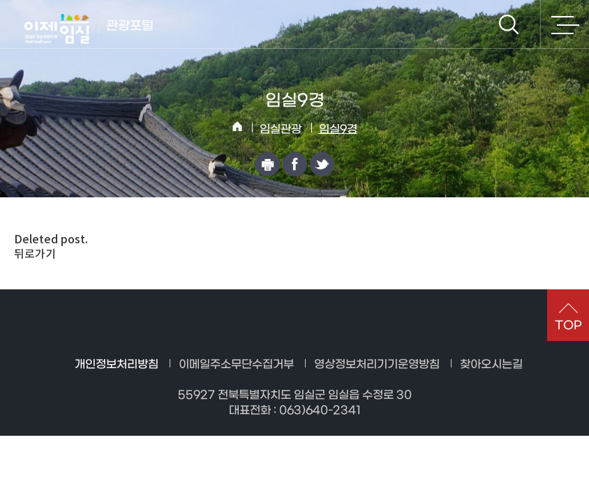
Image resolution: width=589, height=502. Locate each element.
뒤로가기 (35, 254)
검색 (508, 24)
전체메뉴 (564, 24)
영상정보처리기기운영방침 (377, 364)
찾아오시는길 (491, 364)
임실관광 (280, 129)
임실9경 (338, 129)
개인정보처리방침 (116, 364)
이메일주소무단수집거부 (236, 364)
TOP (568, 325)
